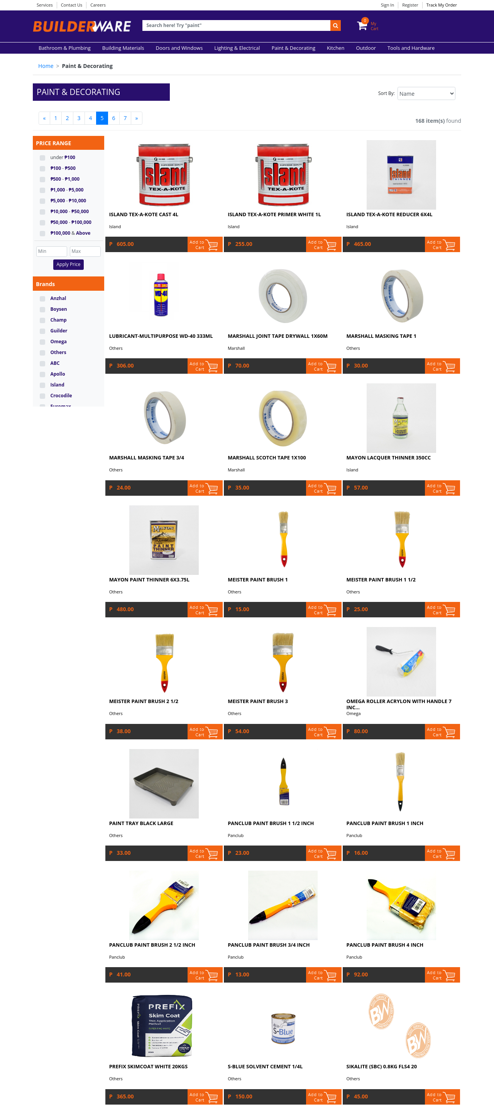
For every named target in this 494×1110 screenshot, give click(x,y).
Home (46, 65)
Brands (45, 284)
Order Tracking (58, 953)
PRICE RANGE (53, 143)
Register (410, 5)
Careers (98, 5)
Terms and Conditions (210, 938)
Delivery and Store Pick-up (71, 968)
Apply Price (68, 264)
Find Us (49, 976)
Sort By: (386, 93)
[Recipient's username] (236, 25)
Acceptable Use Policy (210, 946)
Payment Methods (62, 946)
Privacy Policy (200, 953)
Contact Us (72, 5)
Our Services (55, 938)
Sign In (387, 5)
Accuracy (195, 961)
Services (45, 5)
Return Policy (56, 961)
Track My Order (441, 5)
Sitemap (194, 968)
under (63, 157)
